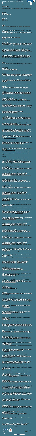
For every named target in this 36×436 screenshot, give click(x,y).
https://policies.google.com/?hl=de (13, 99)
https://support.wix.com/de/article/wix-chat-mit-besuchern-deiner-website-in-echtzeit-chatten (13, 111)
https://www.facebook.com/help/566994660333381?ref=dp (15, 312)
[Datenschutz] (18, 434)
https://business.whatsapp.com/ (7, 344)
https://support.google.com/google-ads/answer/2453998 (10, 229)
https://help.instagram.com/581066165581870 (15, 381)
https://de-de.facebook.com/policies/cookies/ (15, 281)
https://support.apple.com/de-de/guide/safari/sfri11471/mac (10, 138)
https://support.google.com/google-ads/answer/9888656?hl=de (10, 179)
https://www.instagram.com (7, 319)
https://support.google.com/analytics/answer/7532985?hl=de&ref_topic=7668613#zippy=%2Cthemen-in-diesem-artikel (16, 248)
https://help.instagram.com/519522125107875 (26, 381)
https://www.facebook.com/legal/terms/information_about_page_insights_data (10, 311)
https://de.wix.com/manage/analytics (8, 287)
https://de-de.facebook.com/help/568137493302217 (10, 282)
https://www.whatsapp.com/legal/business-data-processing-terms (25, 406)
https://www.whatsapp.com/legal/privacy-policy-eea (7, 336)
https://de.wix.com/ (6, 68)
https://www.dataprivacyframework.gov (6, 175)
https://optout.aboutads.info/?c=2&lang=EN (6, 141)
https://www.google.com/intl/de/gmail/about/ (8, 98)
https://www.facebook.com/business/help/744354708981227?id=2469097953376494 (13, 268)
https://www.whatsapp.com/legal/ (13, 406)
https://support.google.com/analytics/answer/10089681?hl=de (10, 219)
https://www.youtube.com (6, 351)
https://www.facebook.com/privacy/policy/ (6, 281)
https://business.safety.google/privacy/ (23, 99)
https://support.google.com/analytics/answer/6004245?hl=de (16, 199)
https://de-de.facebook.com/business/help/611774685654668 (17, 280)
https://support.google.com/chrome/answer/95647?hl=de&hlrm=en (11, 135)
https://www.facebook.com (7, 307)
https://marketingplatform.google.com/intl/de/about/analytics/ (10, 198)
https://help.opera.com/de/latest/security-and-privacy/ (9, 150)
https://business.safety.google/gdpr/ (19, 173)
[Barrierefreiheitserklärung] (22, 434)
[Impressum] (15, 434)
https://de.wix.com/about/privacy (13, 69)
